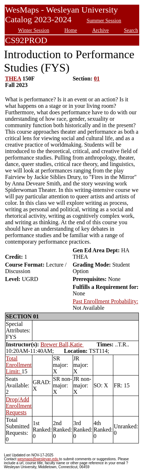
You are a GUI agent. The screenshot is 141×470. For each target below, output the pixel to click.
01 (97, 78)
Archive (100, 30)
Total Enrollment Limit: (19, 364)
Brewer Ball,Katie (61, 344)
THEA (13, 78)
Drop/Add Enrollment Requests (19, 405)
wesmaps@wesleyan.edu (38, 459)
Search (131, 30)
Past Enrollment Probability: (105, 301)
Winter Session (33, 30)
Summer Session (104, 20)
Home (70, 30)
